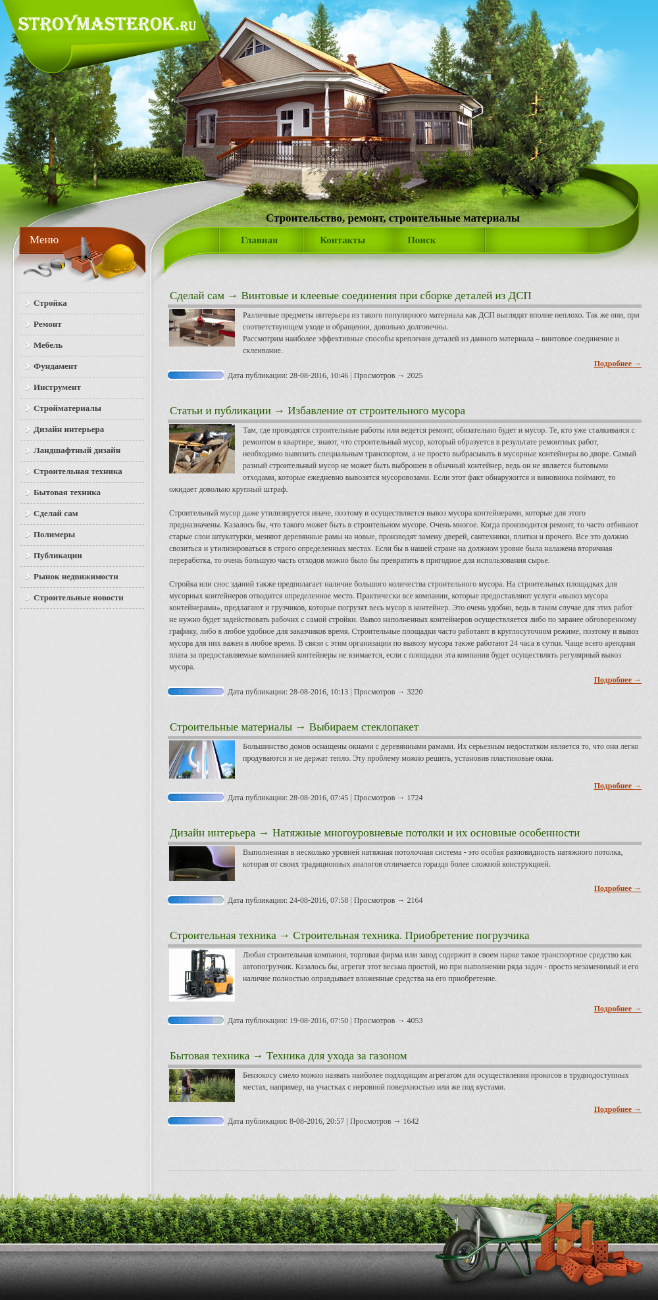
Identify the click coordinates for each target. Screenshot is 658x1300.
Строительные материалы (231, 727)
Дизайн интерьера (212, 833)
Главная (259, 240)
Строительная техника (223, 935)
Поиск (421, 240)
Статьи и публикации (220, 410)
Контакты (342, 240)
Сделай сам (197, 295)
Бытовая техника (209, 1055)
